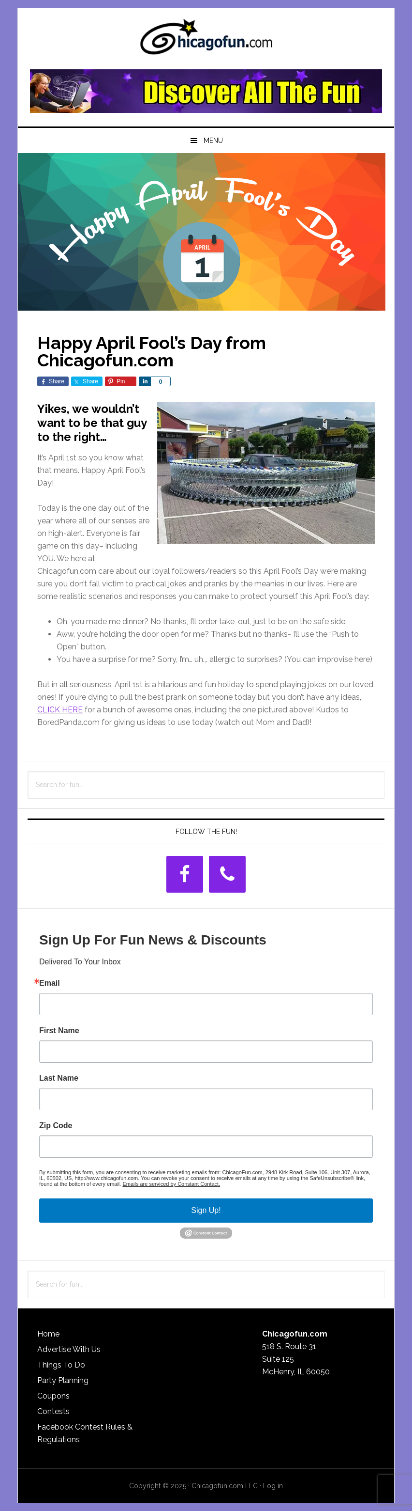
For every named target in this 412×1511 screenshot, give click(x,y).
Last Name (58, 1078)
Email (49, 983)
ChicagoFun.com (206, 40)
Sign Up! (206, 1210)
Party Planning (62, 1380)
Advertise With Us (69, 1349)
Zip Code (55, 1126)
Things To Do (61, 1364)
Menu (213, 140)
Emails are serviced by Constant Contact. (171, 1184)
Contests (53, 1411)
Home (48, 1333)
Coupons (53, 1396)
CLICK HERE (60, 709)
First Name (59, 1031)
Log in (273, 1486)
